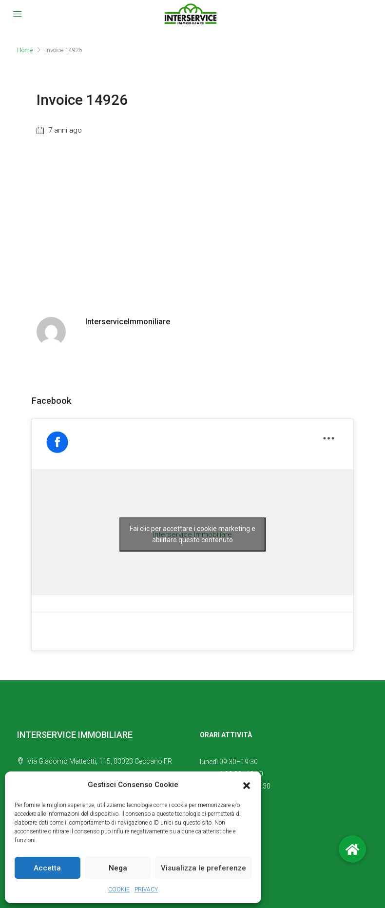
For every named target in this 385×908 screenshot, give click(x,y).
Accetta (47, 868)
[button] (246, 785)
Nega (118, 868)
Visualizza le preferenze (203, 868)
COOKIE (119, 889)
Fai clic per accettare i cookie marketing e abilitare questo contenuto (192, 534)
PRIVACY (146, 889)
